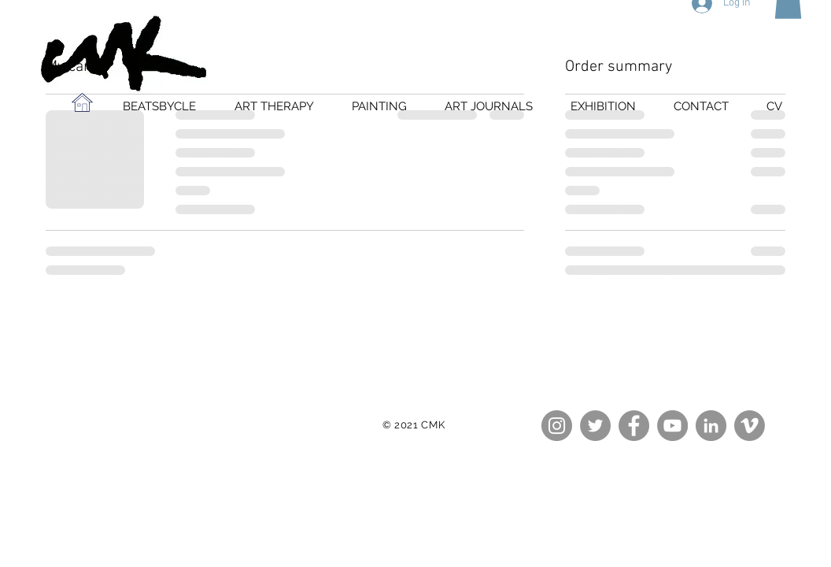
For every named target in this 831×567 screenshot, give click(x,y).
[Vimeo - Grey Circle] (749, 425)
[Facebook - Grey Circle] (634, 425)
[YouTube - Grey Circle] (672, 425)
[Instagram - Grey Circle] (556, 425)
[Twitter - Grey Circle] (595, 425)
